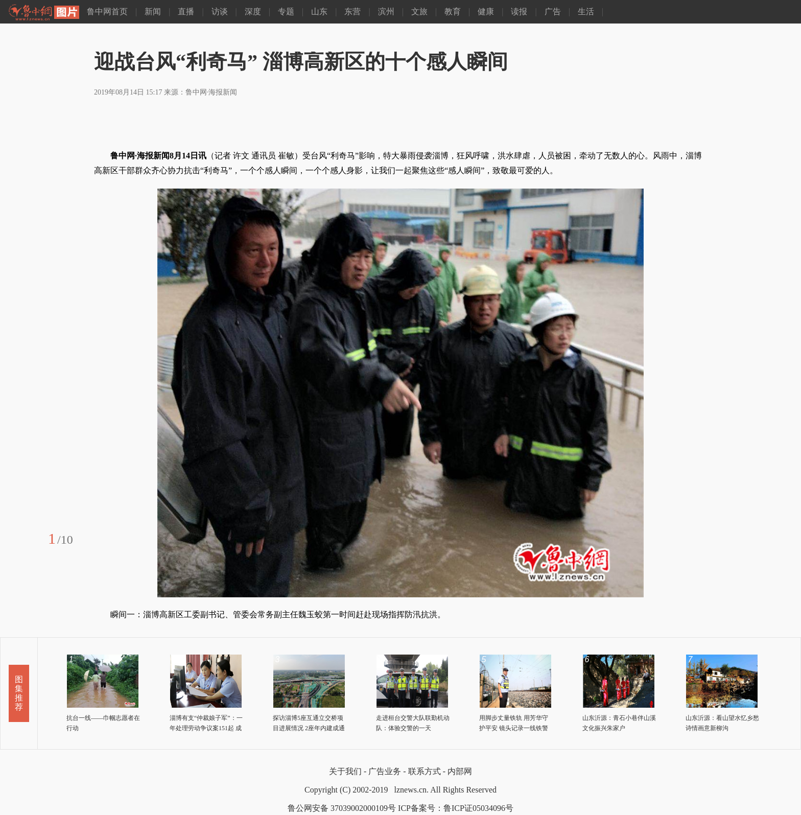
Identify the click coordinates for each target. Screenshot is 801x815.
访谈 (219, 11)
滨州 (386, 11)
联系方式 (424, 771)
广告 (553, 11)
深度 (253, 11)
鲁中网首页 (107, 11)
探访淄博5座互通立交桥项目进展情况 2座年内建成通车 (309, 728)
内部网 (459, 771)
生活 (586, 11)
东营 (352, 11)
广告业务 (384, 771)
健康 (486, 11)
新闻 (153, 11)
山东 (319, 11)
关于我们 (345, 771)
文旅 (419, 11)
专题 (286, 11)
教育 (452, 11)
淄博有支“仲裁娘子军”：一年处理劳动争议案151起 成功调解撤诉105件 (206, 728)
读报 (519, 11)
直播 (186, 11)
